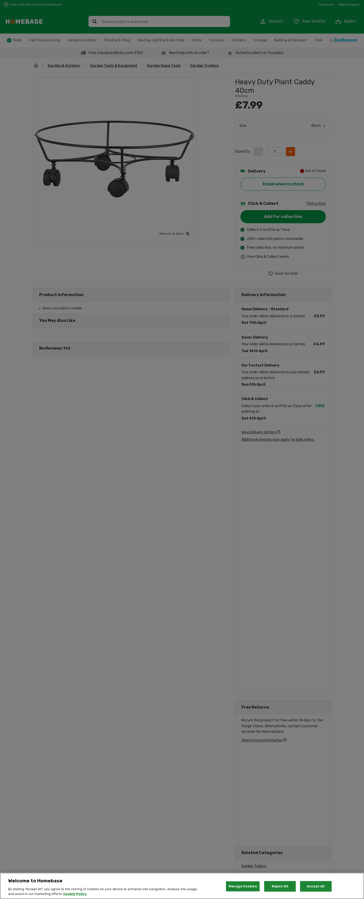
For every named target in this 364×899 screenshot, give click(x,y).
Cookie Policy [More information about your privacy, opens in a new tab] (75, 894)
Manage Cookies (243, 886)
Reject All (280, 886)
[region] (182, 886)
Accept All (316, 886)
